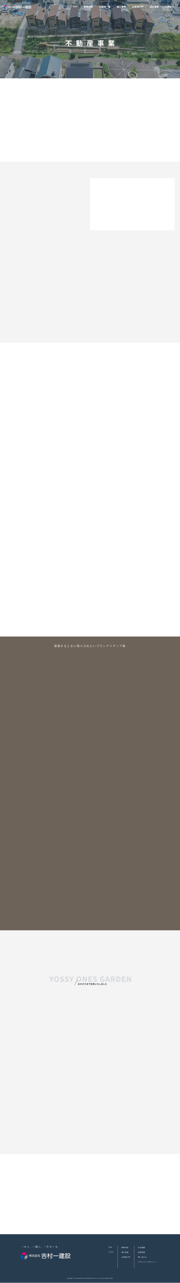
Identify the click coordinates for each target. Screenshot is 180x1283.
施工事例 (121, 7)
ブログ (111, 1252)
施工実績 (125, 1252)
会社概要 (154, 7)
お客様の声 (138, 7)
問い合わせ (142, 1257)
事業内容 (88, 7)
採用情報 (141, 1252)
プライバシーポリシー (147, 1262)
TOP (75, 6)
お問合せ (169, 7)
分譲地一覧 (104, 7)
